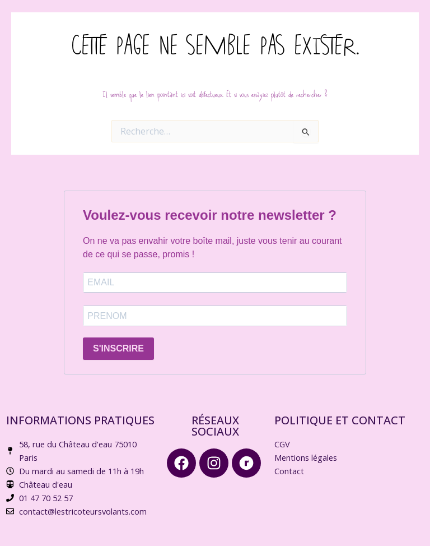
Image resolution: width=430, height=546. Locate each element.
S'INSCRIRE (118, 348)
